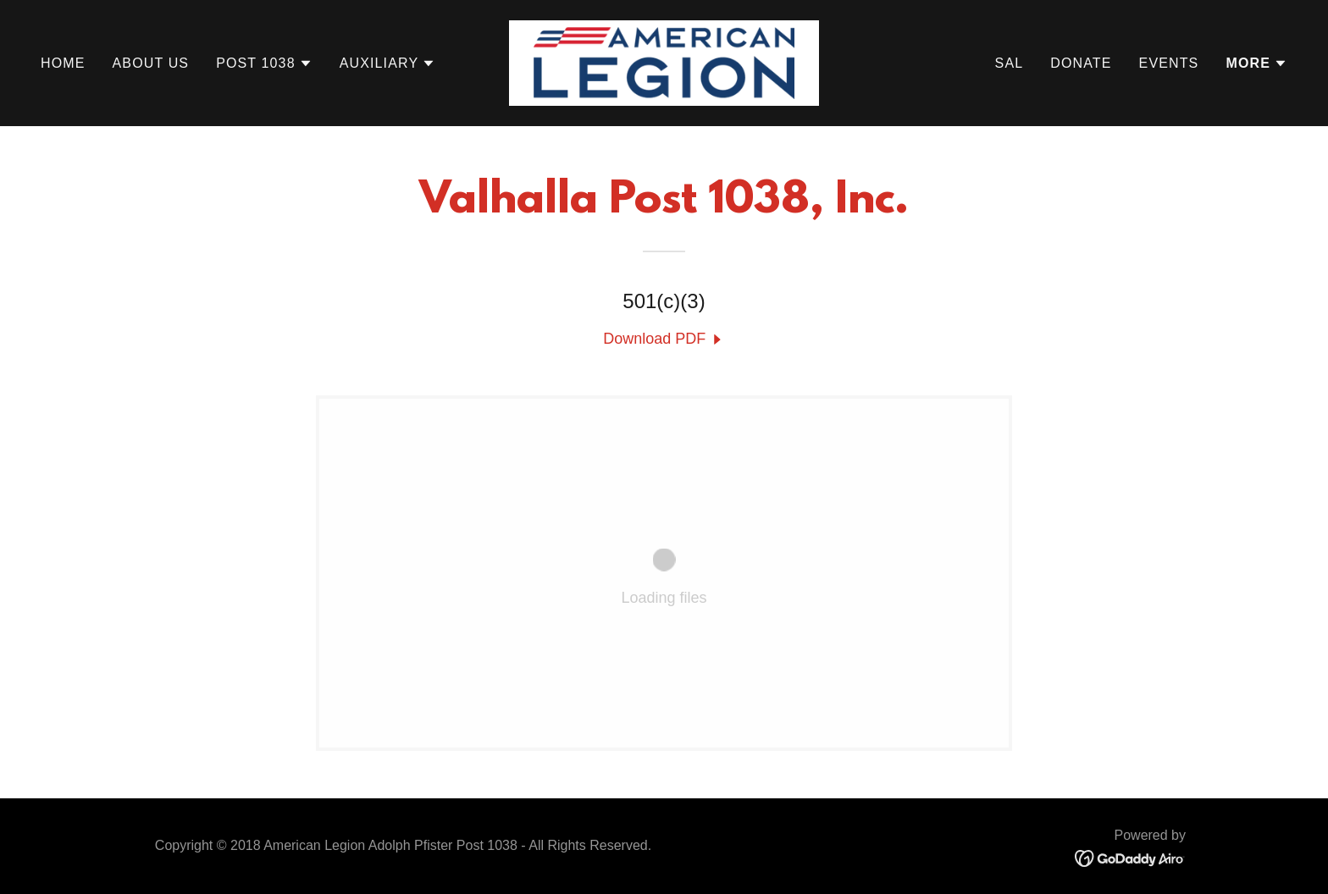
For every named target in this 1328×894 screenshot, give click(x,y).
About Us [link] (151, 63)
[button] (264, 63)
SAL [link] (1009, 63)
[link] (664, 61)
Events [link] (1169, 63)
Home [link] (63, 63)
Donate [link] (1080, 63)
